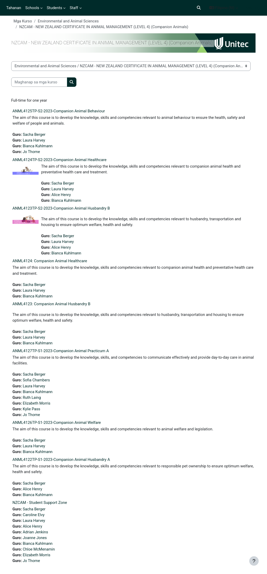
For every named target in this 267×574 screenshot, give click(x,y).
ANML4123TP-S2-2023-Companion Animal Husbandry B (66, 209)
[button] (199, 8)
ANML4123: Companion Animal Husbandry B (57, 306)
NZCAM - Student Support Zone (45, 506)
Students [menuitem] (54, 7)
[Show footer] (254, 561)
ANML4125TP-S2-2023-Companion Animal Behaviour (64, 111)
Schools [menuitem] (32, 7)
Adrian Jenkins (41, 536)
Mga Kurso (28, 21)
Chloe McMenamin (44, 554)
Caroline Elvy (39, 518)
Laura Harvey (39, 140)
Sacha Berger (39, 135)
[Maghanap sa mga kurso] (44, 82)
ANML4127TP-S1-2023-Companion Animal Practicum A (66, 353)
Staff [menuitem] (74, 7)
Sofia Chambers (42, 383)
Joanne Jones (40, 542)
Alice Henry (66, 195)
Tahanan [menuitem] (13, 7)
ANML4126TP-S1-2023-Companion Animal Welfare (62, 426)
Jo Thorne (37, 152)
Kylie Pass (37, 412)
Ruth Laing (37, 400)
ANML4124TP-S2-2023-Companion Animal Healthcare (65, 160)
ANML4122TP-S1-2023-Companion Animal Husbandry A (66, 463)
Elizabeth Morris (42, 406)
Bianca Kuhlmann (43, 146)
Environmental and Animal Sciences (74, 21)
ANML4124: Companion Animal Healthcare (55, 262)
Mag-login (254, 7)
